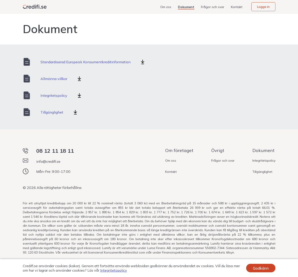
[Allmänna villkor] (79, 78)
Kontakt (236, 7)
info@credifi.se (48, 161)
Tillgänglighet (51, 112)
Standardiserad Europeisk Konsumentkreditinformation (85, 62)
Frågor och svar (212, 7)
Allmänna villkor (53, 78)
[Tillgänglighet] (75, 112)
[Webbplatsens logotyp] (34, 7)
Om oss (165, 7)
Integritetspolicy (53, 95)
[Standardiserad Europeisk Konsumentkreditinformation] (142, 62)
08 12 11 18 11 (55, 150)
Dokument (186, 7)
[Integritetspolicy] (79, 95)
